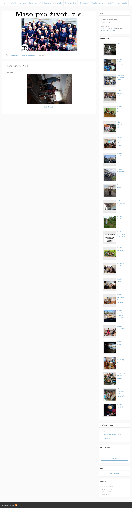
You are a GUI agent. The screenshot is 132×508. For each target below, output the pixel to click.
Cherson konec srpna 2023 (120, 203)
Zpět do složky (49, 107)
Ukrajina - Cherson (98, 3)
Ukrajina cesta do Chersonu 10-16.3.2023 (120, 314)
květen (112, 473)
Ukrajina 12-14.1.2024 (120, 154)
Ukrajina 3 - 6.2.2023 (120, 343)
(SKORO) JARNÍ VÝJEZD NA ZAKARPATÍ (121, 140)
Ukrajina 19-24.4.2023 (120, 249)
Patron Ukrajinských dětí (120, 359)
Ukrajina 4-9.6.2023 (120, 217)
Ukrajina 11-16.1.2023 (120, 406)
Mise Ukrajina (83, 3)
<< (103, 473)
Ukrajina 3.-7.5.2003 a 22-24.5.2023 (120, 234)
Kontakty (111, 3)
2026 (117, 473)
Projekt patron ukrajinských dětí (51, 3)
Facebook (107, 438)
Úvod (5, 3)
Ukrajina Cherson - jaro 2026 (119, 61)
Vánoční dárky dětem (120, 170)
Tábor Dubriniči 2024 (28, 55)
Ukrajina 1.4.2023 (119, 280)
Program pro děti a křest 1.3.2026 (120, 77)
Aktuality (13, 3)
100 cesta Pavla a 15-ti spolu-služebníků (120, 392)
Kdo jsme (23, 3)
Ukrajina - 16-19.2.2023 (120, 327)
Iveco (118, 44)
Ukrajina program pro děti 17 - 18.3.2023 (120, 298)
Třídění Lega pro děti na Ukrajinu (120, 375)
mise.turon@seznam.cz (108, 30)
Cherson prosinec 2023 (121, 186)
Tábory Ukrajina (70, 3)
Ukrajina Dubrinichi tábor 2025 (120, 108)
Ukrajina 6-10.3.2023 (120, 264)
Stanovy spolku (122, 3)
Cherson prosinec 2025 (121, 92)
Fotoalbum (33, 3)
